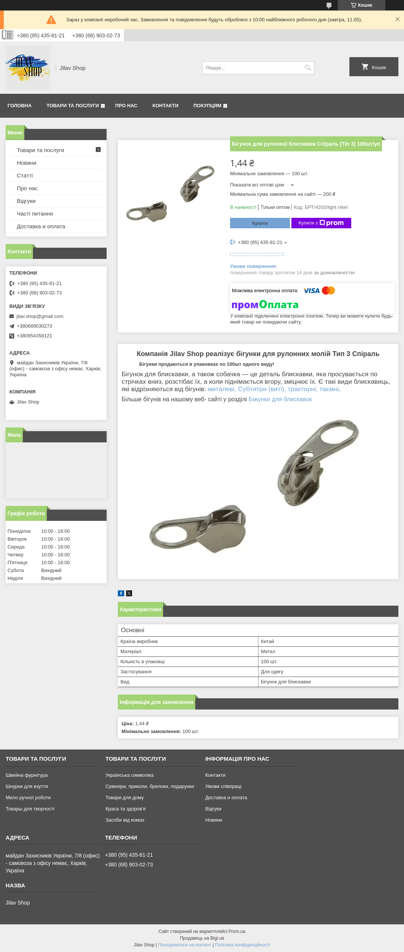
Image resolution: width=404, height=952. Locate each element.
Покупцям (207, 105)
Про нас (126, 105)
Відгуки (26, 201)
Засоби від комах (124, 820)
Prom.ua (237, 931)
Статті (25, 175)
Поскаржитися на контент (184, 945)
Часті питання (35, 213)
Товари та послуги (72, 105)
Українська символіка (129, 775)
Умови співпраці (223, 786)
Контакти (166, 105)
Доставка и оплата (41, 226)
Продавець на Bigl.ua (202, 938)
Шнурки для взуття (27, 786)
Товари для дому (124, 797)
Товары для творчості (30, 809)
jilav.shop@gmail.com (40, 316)
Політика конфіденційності (242, 945)
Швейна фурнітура (27, 775)
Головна (19, 105)
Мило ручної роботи (28, 797)
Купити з (321, 223)
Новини (26, 163)
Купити (260, 223)
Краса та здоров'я (125, 809)
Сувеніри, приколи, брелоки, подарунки (149, 786)
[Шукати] (307, 67)
